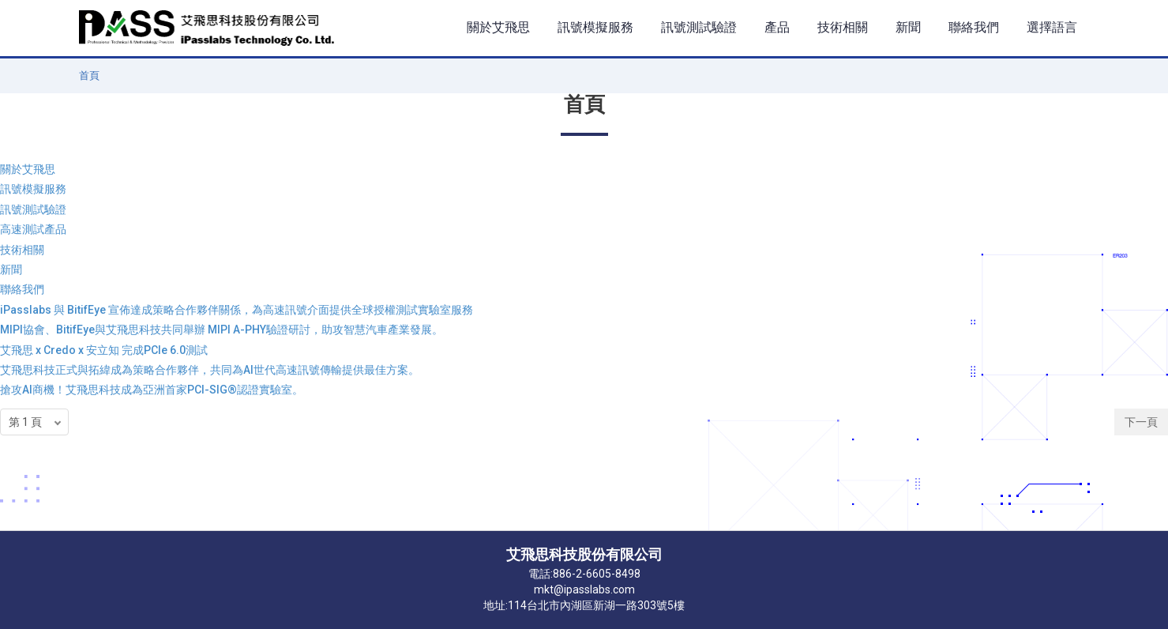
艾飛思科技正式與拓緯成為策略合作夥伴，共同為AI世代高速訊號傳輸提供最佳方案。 (209, 369)
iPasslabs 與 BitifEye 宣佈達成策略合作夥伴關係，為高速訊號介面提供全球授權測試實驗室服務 (236, 309)
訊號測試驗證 (33, 209)
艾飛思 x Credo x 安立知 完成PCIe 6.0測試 (104, 350)
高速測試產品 (33, 229)
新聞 (11, 269)
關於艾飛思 (27, 169)
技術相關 (22, 249)
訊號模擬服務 (33, 189)
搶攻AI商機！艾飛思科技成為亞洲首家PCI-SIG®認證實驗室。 (151, 389)
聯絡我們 (22, 289)
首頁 (89, 75)
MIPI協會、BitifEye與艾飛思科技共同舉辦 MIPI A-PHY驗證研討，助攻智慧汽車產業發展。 (221, 329)
